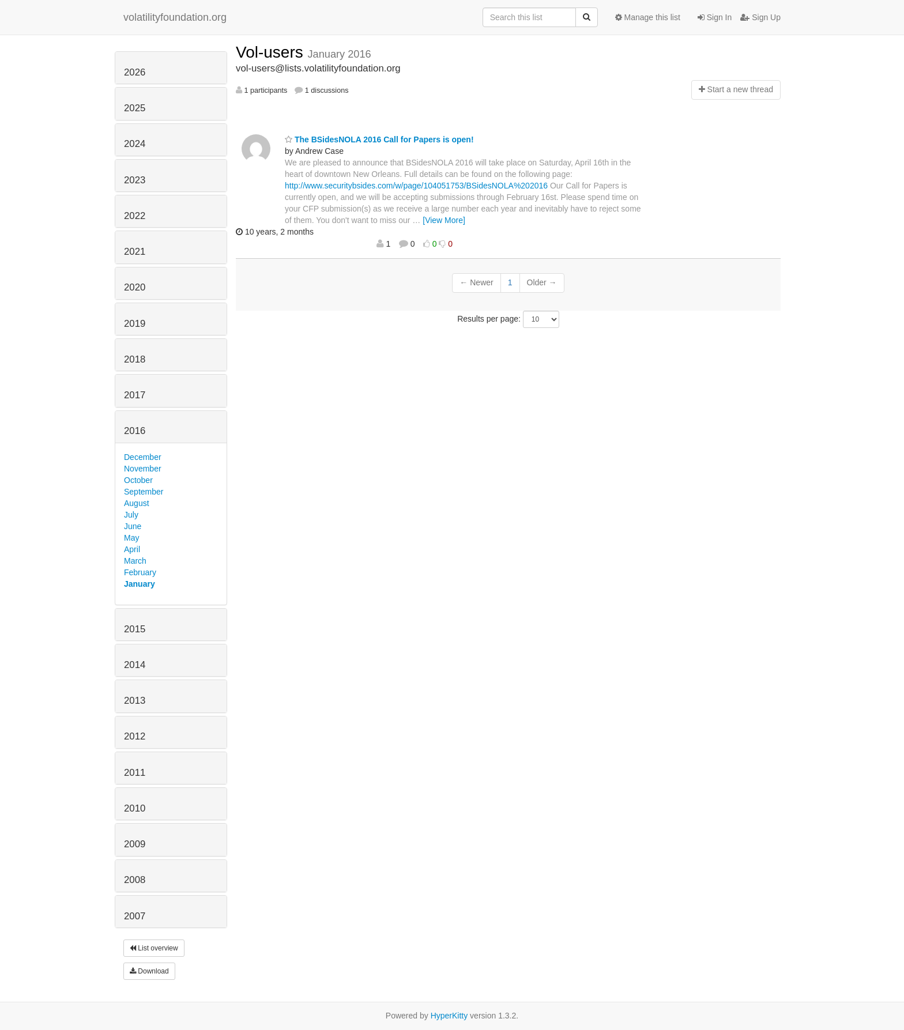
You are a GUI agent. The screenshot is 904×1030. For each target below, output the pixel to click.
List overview (154, 948)
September (143, 491)
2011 (134, 772)
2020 (134, 287)
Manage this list (647, 17)
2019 (134, 323)
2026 (134, 72)
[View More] (444, 220)
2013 (134, 700)
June (132, 526)
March (135, 560)
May (131, 537)
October (138, 480)
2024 (134, 143)
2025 (134, 108)
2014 (134, 664)
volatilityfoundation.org (175, 17)
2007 (134, 916)
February (140, 572)
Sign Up (760, 17)
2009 (134, 844)
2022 (134, 215)
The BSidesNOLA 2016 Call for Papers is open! (379, 139)
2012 (134, 736)
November (142, 468)
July (131, 514)
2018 (134, 359)
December (142, 457)
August (136, 503)
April (132, 549)
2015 (134, 629)
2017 (134, 395)
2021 (134, 251)
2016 (134, 430)
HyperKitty (449, 1015)
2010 (134, 808)
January (139, 583)
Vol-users (272, 52)
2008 (134, 879)
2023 (134, 180)
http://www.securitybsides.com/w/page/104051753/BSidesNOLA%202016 (416, 185)
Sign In (715, 17)
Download (149, 971)
